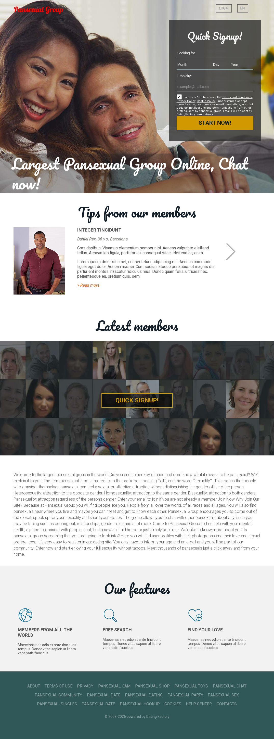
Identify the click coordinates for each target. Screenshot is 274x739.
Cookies (172, 704)
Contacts (227, 704)
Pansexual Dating (144, 695)
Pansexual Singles (57, 704)
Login (224, 8)
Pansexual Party (185, 695)
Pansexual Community (58, 695)
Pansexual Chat (229, 686)
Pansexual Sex (223, 695)
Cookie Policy (206, 101)
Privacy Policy (186, 101)
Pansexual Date (103, 695)
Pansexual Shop (152, 686)
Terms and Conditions (237, 97)
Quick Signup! (137, 400)
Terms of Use (58, 686)
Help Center (199, 704)
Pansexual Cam (114, 686)
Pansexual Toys (191, 686)
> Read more (88, 285)
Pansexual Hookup (140, 704)
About (33, 686)
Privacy (85, 686)
